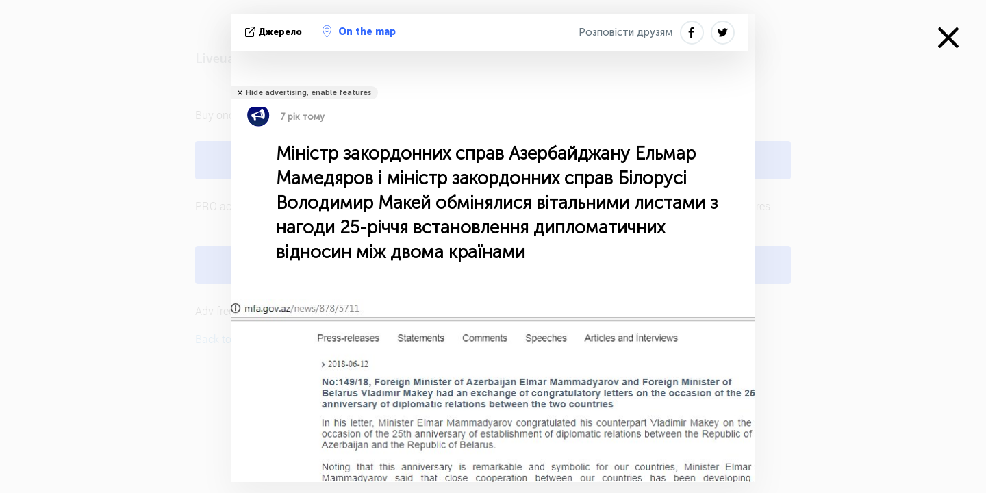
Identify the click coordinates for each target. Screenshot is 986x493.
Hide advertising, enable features (308, 92)
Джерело (275, 32)
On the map (359, 31)
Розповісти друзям (626, 32)
